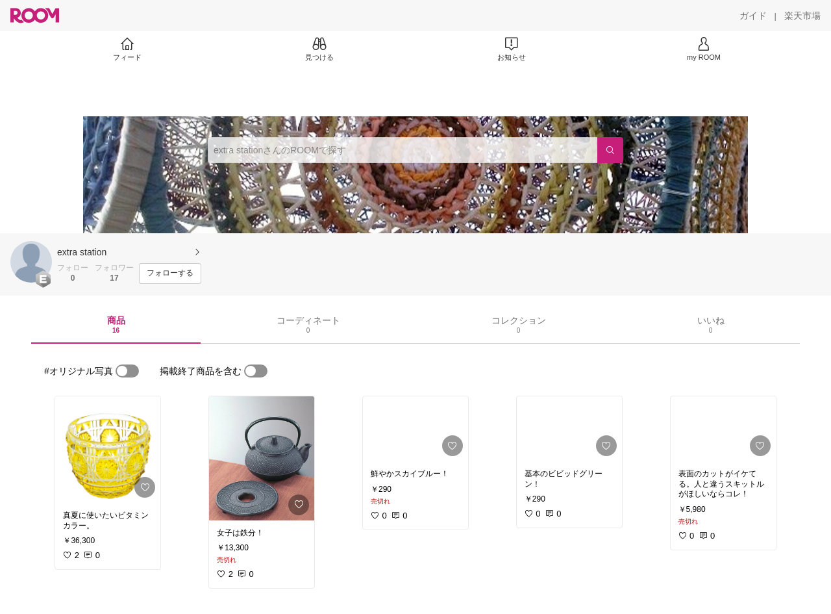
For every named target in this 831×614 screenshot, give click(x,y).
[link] (107, 449)
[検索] (610, 150)
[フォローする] (170, 273)
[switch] (127, 371)
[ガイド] (753, 15)
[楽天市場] (802, 15)
